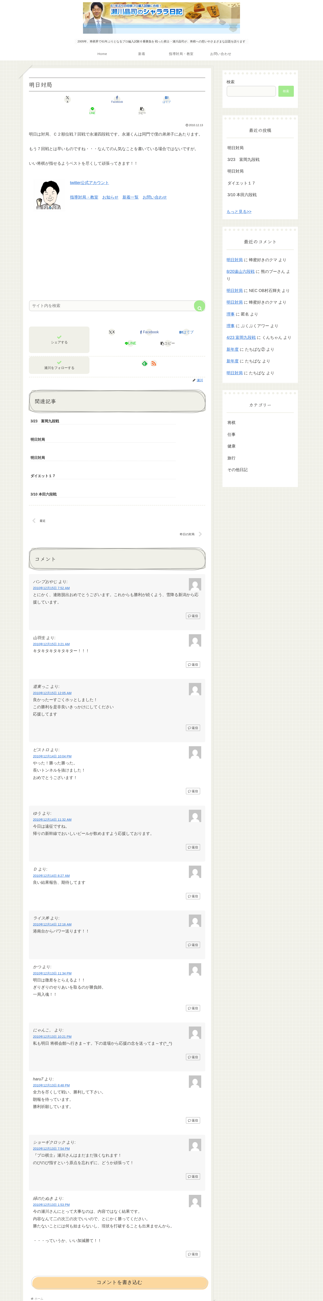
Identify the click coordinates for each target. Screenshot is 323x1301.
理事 (231, 314)
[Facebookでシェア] (87, 99)
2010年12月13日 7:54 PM (51, 1103)
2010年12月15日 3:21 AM (51, 598)
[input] (117, 294)
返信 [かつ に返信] (193, 962)
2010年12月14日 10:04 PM (52, 710)
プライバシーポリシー (161, 1287)
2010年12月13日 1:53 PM (51, 1159)
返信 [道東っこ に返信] (193, 682)
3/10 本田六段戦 (242, 195)
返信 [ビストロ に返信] (193, 745)
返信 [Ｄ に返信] (193, 850)
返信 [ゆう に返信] (193, 801)
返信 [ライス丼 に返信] (193, 899)
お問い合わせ (155, 186)
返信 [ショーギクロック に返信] (193, 1130)
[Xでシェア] (58, 99)
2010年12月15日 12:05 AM (52, 647)
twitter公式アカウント (89, 171)
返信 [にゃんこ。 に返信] (193, 1011)
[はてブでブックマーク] (117, 99)
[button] (176, 99)
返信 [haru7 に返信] (193, 1074)
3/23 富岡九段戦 (243, 159)
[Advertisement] (117, 243)
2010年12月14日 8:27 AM (51, 830)
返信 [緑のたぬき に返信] (193, 1208)
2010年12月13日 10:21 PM (52, 991)
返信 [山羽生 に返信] (193, 619)
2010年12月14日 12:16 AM (52, 878)
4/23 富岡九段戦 (241, 337)
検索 (231, 82)
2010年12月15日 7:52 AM (51, 542)
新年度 (233, 349)
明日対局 (235, 148)
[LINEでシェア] (147, 99)
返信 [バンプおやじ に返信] (193, 570)
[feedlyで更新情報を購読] (144, 352)
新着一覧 (130, 186)
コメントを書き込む (119, 1236)
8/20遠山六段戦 (241, 271)
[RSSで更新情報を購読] (153, 352)
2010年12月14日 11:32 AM (52, 774)
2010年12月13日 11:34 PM (52, 927)
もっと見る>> (239, 211)
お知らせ (110, 186)
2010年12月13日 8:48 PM (51, 1039)
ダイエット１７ (241, 183)
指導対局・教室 (84, 186)
